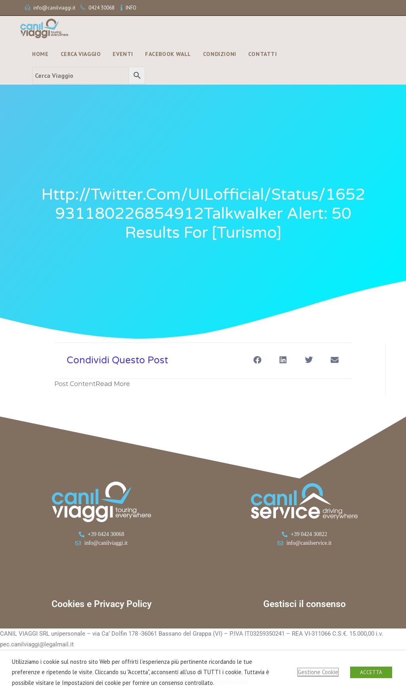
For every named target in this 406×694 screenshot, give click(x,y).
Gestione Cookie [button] (318, 672)
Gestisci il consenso (304, 604)
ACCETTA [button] (371, 672)
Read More (113, 383)
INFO (131, 7)
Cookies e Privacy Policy (101, 604)
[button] (257, 360)
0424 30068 (101, 7)
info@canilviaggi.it (54, 7)
